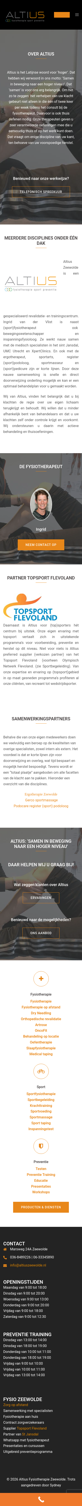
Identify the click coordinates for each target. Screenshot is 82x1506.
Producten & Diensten (41, 1207)
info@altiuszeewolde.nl (28, 1265)
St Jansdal (30, 1434)
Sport (41, 1087)
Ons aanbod (41, 933)
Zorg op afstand (15, 1405)
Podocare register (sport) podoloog (41, 806)
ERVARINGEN (41, 898)
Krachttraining (41, 1106)
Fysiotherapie (40, 994)
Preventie (41, 1162)
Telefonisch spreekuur (41, 192)
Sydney (55, 1485)
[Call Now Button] (41, 1499)
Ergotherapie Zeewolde (41, 794)
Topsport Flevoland (32, 1428)
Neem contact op (41, 545)
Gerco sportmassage (41, 800)
